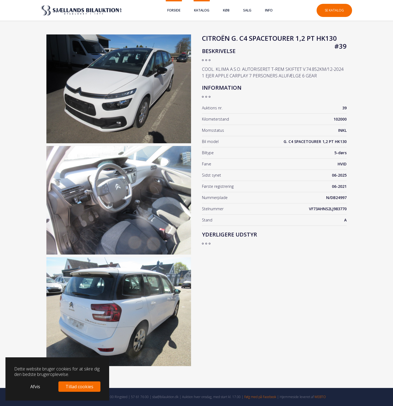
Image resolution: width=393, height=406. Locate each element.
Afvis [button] (35, 387)
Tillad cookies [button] (79, 387)
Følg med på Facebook (260, 397)
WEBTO (320, 397)
